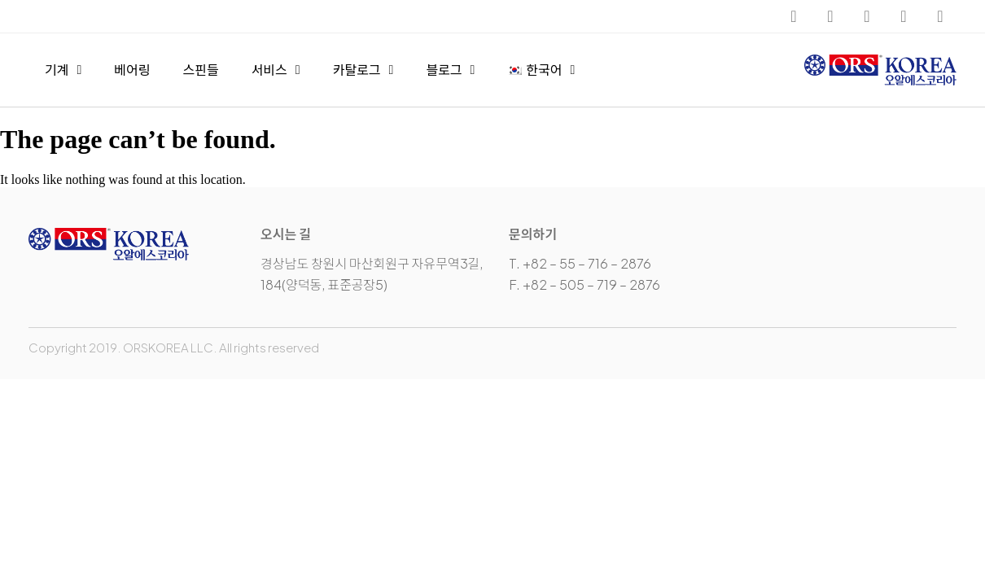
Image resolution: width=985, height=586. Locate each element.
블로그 (450, 70)
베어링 (132, 69)
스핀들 (200, 69)
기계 (63, 70)
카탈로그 (363, 70)
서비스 (276, 70)
